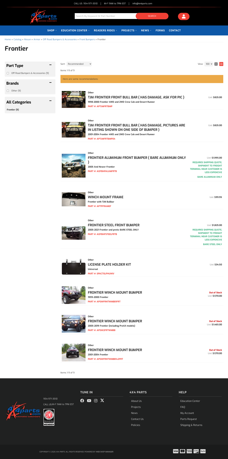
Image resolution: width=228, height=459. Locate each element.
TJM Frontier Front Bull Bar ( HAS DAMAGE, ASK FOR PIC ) (136, 97)
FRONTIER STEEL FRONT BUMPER (113, 225)
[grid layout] (216, 64)
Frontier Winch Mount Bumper (115, 292)
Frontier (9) (13, 109)
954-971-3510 (50, 398)
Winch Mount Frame (106, 197)
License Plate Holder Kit (109, 264)
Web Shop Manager (104, 452)
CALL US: (86, 3)
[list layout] (221, 64)
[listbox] (79, 64)
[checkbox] (8, 91)
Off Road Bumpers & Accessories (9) (30, 73)
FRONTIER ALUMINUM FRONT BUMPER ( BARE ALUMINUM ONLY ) (137, 160)
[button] (123, 16)
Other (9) (16, 90)
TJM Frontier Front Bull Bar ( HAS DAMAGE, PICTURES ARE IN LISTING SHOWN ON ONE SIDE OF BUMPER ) (136, 127)
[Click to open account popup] (183, 17)
